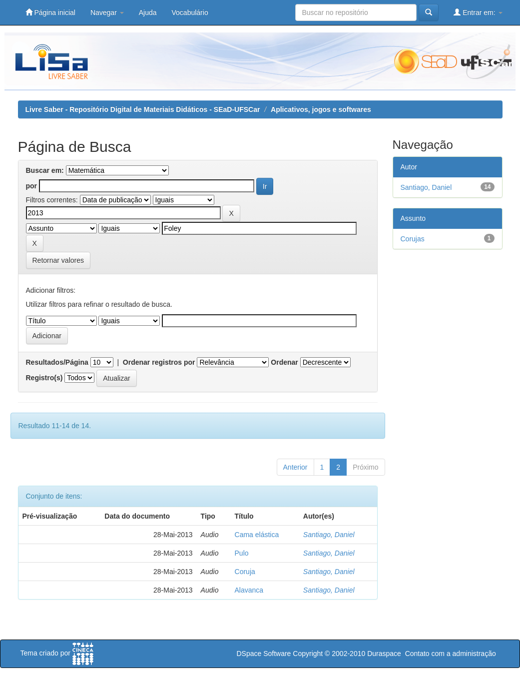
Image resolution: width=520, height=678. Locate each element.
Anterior (295, 467)
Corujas (413, 239)
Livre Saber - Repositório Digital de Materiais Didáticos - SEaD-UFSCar (142, 109)
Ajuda (148, 12)
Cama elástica (257, 535)
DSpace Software (263, 654)
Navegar (107, 12)
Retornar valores (58, 260)
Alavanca (249, 590)
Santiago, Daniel (329, 535)
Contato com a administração (450, 654)
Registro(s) (44, 378)
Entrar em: (478, 12)
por (31, 186)
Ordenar (284, 362)
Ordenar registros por (159, 362)
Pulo (242, 553)
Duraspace (384, 654)
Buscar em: (45, 170)
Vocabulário (190, 12)
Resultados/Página (57, 362)
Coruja (245, 572)
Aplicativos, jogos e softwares (321, 109)
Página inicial (50, 12)
